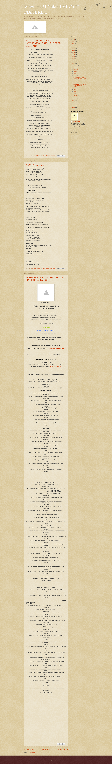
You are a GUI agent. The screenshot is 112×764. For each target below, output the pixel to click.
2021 (73, 50)
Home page (46, 749)
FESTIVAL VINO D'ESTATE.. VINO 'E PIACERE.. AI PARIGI (45, 278)
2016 (73, 61)
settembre (76, 69)
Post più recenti (29, 749)
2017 (73, 58)
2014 (73, 100)
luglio (75, 73)
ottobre (75, 67)
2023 (73, 46)
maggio (75, 89)
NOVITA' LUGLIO (35, 165)
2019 (73, 54)
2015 (73, 63)
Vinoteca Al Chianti (76, 121)
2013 (73, 102)
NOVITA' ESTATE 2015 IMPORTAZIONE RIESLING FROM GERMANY (43, 43)
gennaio (75, 98)
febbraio (75, 95)
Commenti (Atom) (32, 752)
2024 (73, 43)
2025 (73, 41)
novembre (76, 65)
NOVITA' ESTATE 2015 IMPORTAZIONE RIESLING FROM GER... (80, 79)
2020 (73, 52)
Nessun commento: (50, 155)
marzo (75, 93)
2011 (73, 107)
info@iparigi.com (55, 366)
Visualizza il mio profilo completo (78, 128)
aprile (75, 91)
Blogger (62, 760)
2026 (73, 39)
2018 (73, 56)
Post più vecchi (63, 749)
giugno (75, 75)
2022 (73, 48)
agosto (75, 71)
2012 (73, 105)
